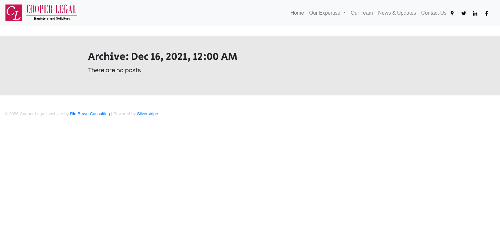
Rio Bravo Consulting (90, 113)
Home (298, 12)
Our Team (363, 12)
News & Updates (398, 12)
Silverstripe (147, 113)
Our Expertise (325, 13)
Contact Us (435, 12)
